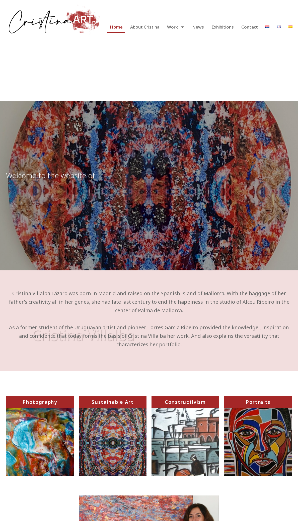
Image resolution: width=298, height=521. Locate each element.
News (198, 27)
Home (116, 27)
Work (176, 27)
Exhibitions (222, 27)
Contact (249, 27)
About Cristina (145, 27)
